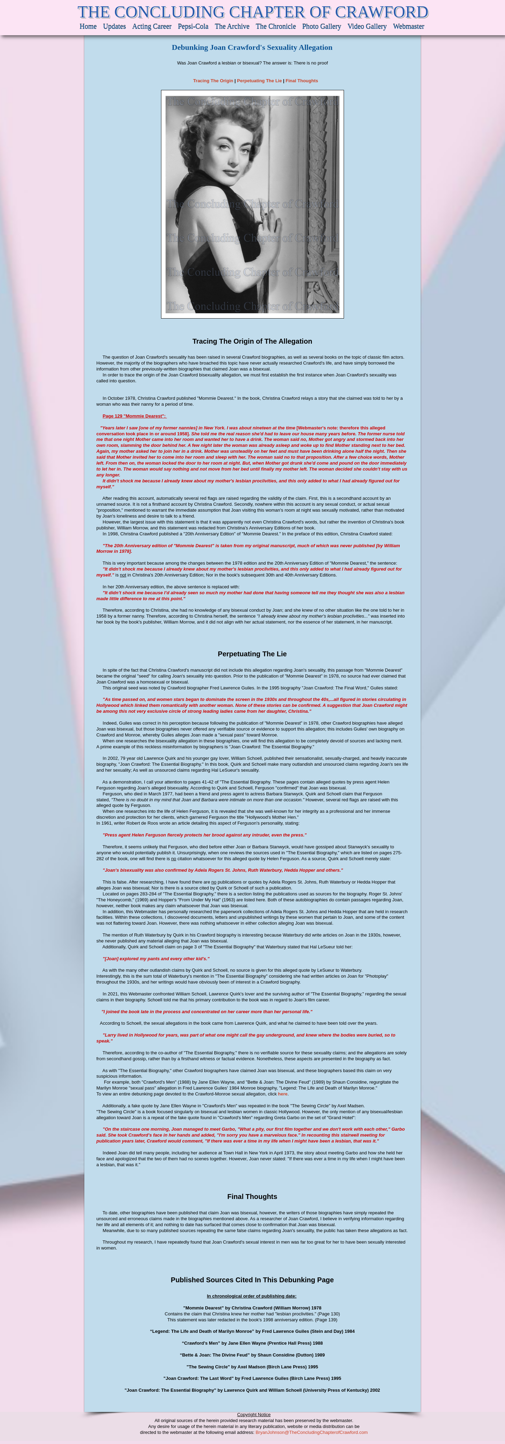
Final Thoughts (302, 80)
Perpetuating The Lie (259, 80)
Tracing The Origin (213, 80)
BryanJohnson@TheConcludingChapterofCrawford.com (311, 1432)
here (283, 1094)
